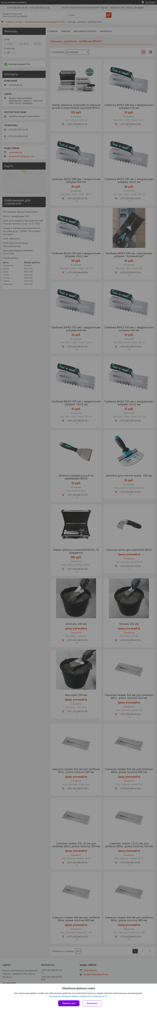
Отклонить (92, 1003)
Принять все (68, 1003)
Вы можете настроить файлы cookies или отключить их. (77, 996)
